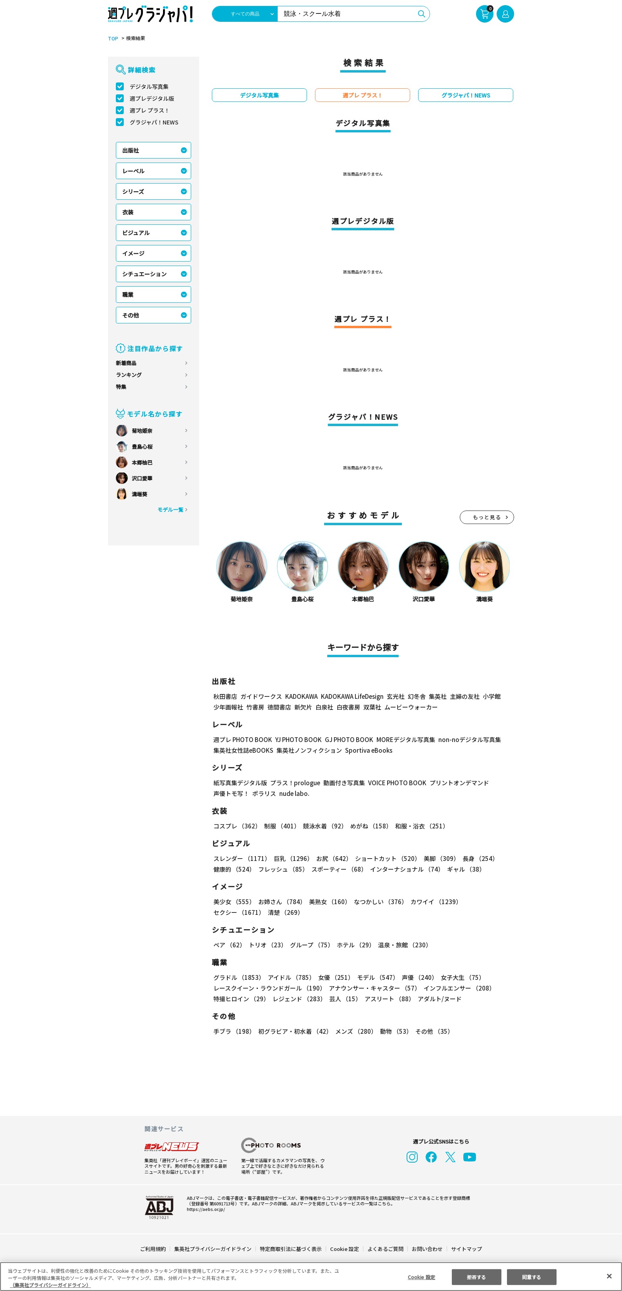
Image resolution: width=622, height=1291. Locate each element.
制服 (280, 826)
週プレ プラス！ (150, 110)
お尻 (331, 858)
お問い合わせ (426, 1248)
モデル (375, 977)
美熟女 (328, 901)
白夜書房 (348, 707)
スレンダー (241, 858)
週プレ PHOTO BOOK (242, 739)
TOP (112, 38)
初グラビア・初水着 (294, 1031)
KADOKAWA (301, 696)
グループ (310, 945)
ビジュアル (136, 233)
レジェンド (298, 999)
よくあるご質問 (385, 1248)
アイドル (290, 977)
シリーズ (133, 191)
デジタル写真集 (149, 86)
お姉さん (280, 901)
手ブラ (233, 1031)
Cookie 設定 (344, 1248)
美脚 (437, 858)
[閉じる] (609, 1276)
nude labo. (294, 793)
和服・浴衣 (419, 826)
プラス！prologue (294, 782)
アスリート (388, 999)
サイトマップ (466, 1248)
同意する (531, 1276)
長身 (476, 858)
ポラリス (264, 793)
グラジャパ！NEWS (154, 122)
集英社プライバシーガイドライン (213, 1248)
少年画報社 (228, 707)
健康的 (233, 869)
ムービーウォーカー (411, 707)
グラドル (238, 977)
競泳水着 (324, 826)
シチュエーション (144, 274)
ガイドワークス (261, 696)
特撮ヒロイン (241, 999)
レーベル (133, 171)
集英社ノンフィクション (308, 750)
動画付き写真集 (343, 782)
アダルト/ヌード (438, 999)
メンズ (354, 1031)
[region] (311, 1276)
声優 (416, 977)
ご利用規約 (153, 1248)
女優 (334, 977)
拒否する (476, 1276)
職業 (127, 294)
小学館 (491, 696)
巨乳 (292, 858)
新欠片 (303, 707)
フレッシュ (282, 869)
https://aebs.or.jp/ (205, 1209)
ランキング (129, 375)
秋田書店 (225, 696)
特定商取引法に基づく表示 (291, 1248)
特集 (121, 386)
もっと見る (487, 517)
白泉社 (324, 707)
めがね (369, 826)
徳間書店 (279, 707)
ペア (229, 945)
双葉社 (372, 707)
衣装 (127, 212)
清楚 (230, 912)
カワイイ (433, 901)
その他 (130, 315)
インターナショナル (405, 869)
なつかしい (378, 901)
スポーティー (337, 869)
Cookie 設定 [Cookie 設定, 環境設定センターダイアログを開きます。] (421, 1276)
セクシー (486, 901)
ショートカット (385, 858)
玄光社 (394, 696)
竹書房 (255, 707)
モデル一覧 (170, 509)
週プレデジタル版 (152, 98)
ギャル (464, 869)
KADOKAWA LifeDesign (352, 696)
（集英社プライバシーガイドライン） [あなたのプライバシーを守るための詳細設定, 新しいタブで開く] (50, 1284)
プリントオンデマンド (456, 782)
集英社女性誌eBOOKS (243, 750)
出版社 (130, 150)
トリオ (267, 945)
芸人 (344, 999)
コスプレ (236, 826)
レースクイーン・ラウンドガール (269, 988)
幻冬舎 (415, 696)
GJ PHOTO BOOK (345, 739)
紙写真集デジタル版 (240, 782)
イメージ (133, 253)
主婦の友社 (464, 696)
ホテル (354, 945)
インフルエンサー (458, 988)
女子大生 (459, 977)
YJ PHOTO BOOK (296, 739)
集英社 (436, 696)
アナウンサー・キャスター (374, 988)
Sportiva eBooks (366, 750)
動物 (394, 1031)
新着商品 (126, 363)
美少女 (233, 901)
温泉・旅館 (402, 945)
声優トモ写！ (231, 793)
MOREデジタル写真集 (401, 739)
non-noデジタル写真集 (464, 739)
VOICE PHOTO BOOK (395, 782)
